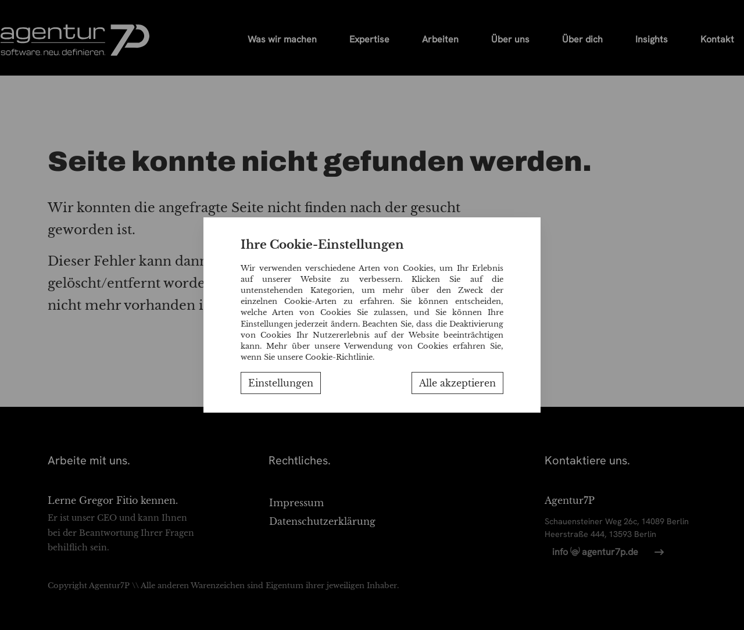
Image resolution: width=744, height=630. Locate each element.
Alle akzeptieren (457, 383)
